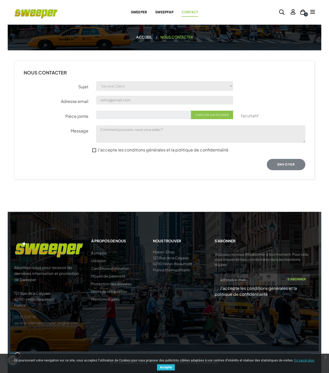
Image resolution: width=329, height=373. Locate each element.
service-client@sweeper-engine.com (46, 322)
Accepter (166, 367)
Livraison (98, 260)
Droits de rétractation (109, 291)
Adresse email (74, 101)
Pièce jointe (76, 116)
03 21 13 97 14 (25, 316)
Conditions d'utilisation (110, 268)
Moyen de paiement (108, 276)
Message (79, 130)
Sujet (83, 86)
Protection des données (111, 283)
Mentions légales (105, 299)
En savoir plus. (304, 360)
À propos (98, 253)
